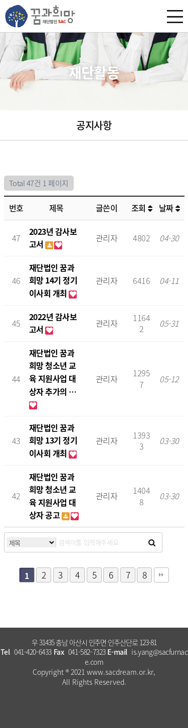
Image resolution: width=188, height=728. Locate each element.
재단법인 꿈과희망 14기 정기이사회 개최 (53, 280)
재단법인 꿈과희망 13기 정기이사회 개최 (53, 440)
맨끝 (161, 575)
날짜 (169, 208)
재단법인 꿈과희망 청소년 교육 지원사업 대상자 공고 (52, 496)
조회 (141, 208)
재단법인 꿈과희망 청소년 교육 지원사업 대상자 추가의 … (53, 372)
